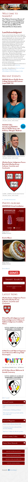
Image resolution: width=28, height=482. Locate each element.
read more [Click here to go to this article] (9, 120)
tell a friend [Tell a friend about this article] (5, 120)
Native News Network (10, 443)
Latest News (9, 294)
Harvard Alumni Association (13, 451)
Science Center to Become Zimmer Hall (12, 424)
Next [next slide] (26, 6)
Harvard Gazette (8, 402)
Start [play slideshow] (13, 4)
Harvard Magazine (9, 421)
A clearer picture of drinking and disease (12, 410)
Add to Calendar (15, 120)
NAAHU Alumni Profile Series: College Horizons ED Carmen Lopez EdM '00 (12, 81)
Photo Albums (11, 203)
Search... (22, 283)
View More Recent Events (10, 199)
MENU (25, 2)
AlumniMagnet (12, 470)
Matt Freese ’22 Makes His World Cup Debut (13, 431)
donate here (17, 65)
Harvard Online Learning (13, 463)
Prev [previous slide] (2, 6)
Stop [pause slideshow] (14, 4)
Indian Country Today (10, 436)
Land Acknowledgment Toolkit (16, 71)
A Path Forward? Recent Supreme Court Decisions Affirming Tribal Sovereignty (14, 353)
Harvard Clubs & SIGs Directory (13, 459)
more (7, 398)
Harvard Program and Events (13, 455)
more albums (6, 268)
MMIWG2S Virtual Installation (13, 206)
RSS (4, 398)
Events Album (7, 238)
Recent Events (11, 76)
